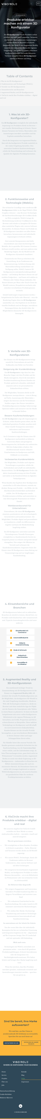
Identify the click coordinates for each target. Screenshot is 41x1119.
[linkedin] (20, 1106)
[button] (20, 632)
